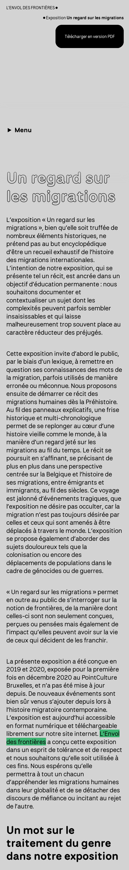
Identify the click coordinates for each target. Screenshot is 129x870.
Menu (23, 130)
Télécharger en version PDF (90, 36)
